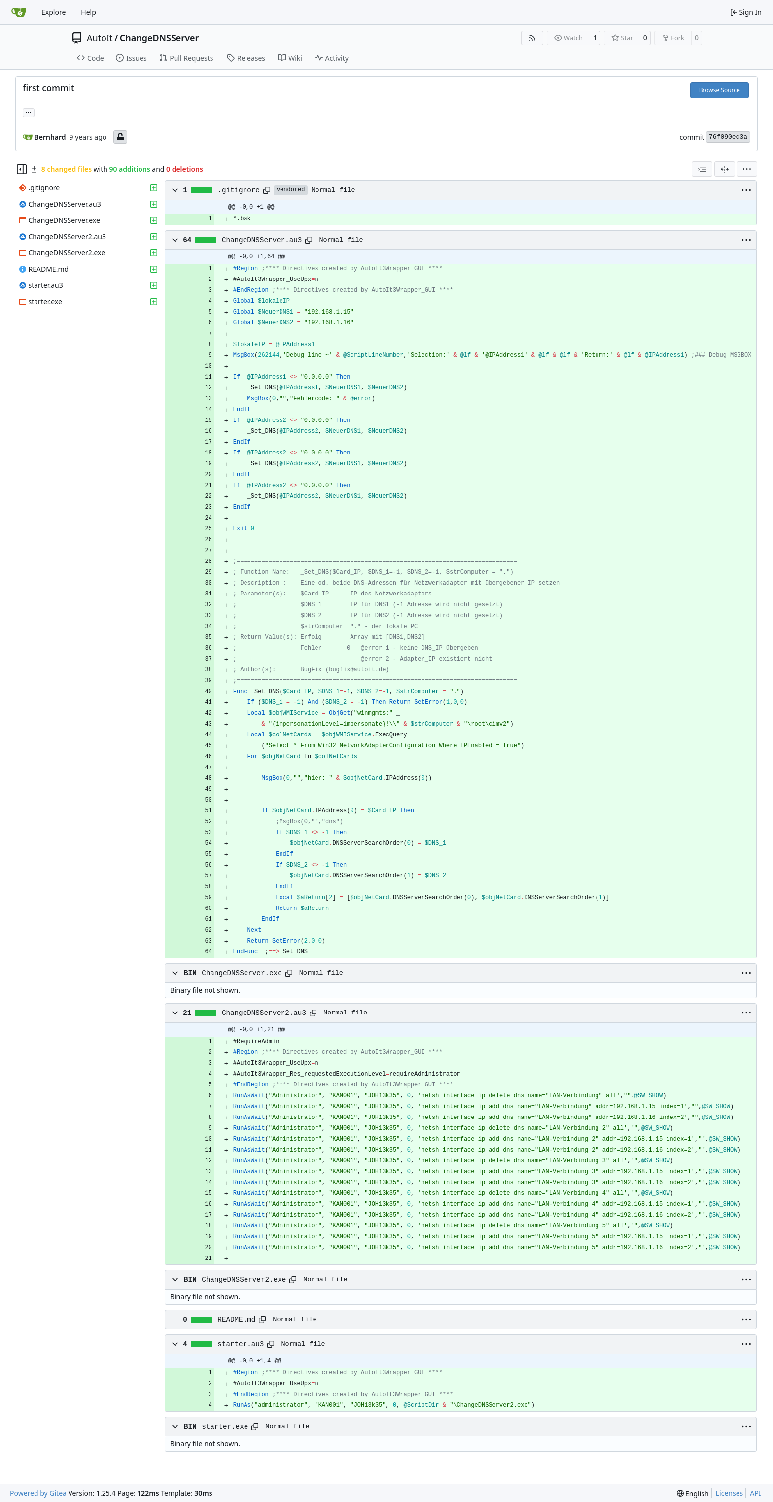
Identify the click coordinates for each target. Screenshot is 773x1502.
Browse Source (719, 90)
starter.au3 (240, 1344)
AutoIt (100, 38)
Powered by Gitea (38, 1493)
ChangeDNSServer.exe (241, 973)
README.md (236, 1320)
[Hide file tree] (22, 169)
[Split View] (724, 169)
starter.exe (225, 1427)
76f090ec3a (728, 136)
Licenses (729, 1493)
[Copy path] (267, 190)
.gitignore (238, 190)
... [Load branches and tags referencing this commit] (29, 111)
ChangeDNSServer (159, 38)
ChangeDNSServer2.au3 (264, 1013)
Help (88, 12)
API (755, 1493)
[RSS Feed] (532, 38)
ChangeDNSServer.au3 (262, 240)
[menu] (747, 169)
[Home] (19, 12)
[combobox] (702, 169)
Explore (53, 12)
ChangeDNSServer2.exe (244, 1280)
